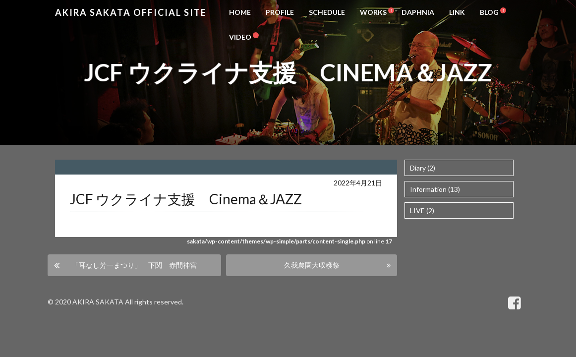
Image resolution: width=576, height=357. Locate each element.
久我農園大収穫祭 (312, 265)
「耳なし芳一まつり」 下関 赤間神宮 (134, 265)
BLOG (489, 12)
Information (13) (435, 189)
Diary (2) (422, 168)
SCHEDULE (327, 12)
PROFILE (280, 12)
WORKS (373, 12)
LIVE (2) (422, 210)
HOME (240, 12)
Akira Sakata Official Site (131, 12)
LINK (457, 12)
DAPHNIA (418, 12)
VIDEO (240, 37)
